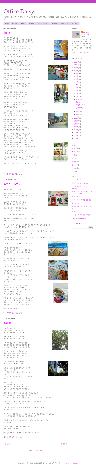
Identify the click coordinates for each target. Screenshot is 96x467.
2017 (76, 127)
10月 (78, 99)
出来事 (74, 161)
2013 (76, 71)
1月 (77, 73)
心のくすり (10, 33)
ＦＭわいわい (76, 203)
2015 (76, 121)
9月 (77, 96)
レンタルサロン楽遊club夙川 (81, 215)
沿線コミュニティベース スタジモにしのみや (82, 192)
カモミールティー (13, 184)
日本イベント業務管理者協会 (82, 200)
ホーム (36, 444)
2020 (76, 135)
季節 (73, 155)
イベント (75, 148)
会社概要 (14, 23)
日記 (73, 171)
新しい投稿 (8, 444)
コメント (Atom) (37, 450)
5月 (77, 85)
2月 (77, 76)
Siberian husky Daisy (79, 218)
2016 (76, 124)
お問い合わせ (64, 23)
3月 (77, 79)
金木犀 (7, 323)
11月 (78, 111)
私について (75, 23)
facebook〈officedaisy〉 (80, 180)
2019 (76, 132)
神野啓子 (86, 32)
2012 (76, 68)
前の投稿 (64, 444)
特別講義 (75, 168)
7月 (77, 91)
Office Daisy (19, 11)
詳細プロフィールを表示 (80, 52)
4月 (77, 82)
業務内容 (31, 23)
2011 (76, 65)
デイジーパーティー (43, 23)
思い (73, 158)
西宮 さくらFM (77, 196)
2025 (76, 138)
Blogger (75, 463)
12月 (78, 114)
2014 (76, 118)
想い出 (74, 165)
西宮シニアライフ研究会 (80, 183)
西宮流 (74, 211)
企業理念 (23, 23)
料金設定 (54, 23)
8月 (77, 93)
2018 (76, 130)
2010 (76, 62)
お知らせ (75, 152)
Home (7, 23)
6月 (77, 88)
